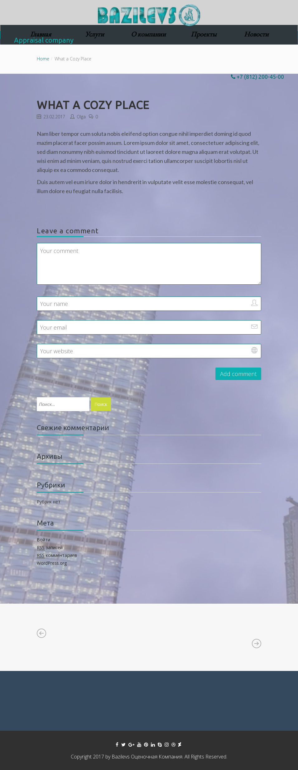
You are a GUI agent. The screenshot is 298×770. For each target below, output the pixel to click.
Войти (43, 540)
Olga (81, 117)
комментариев (57, 555)
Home (43, 59)
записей (50, 547)
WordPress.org (52, 563)
